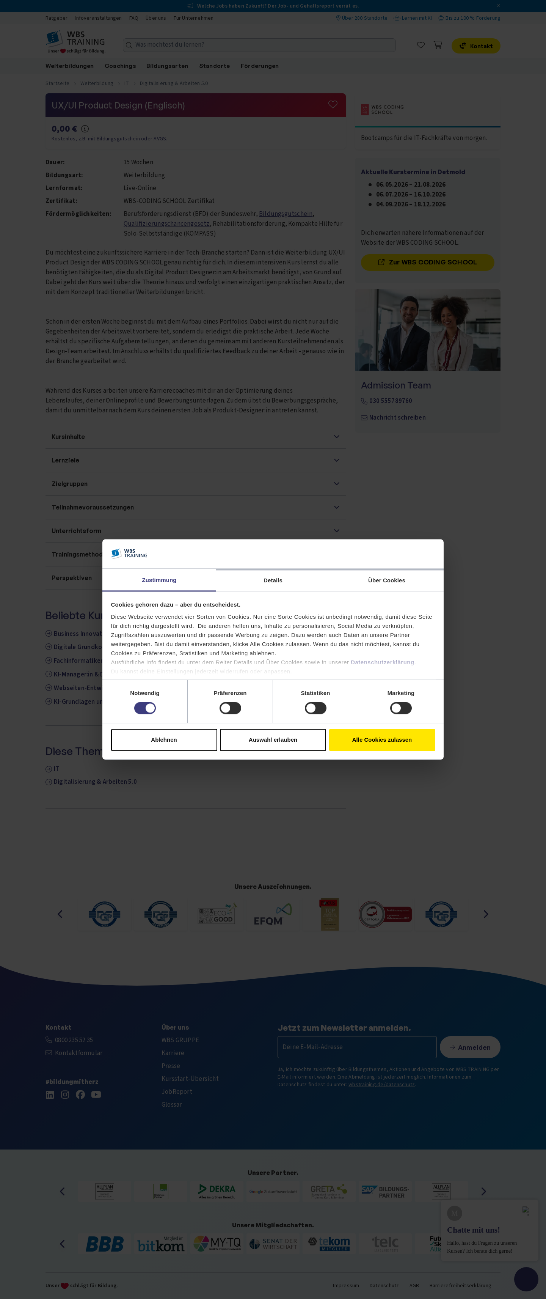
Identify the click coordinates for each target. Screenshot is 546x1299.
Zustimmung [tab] (159, 580)
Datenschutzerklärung (382, 662)
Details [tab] (273, 580)
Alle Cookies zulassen (382, 739)
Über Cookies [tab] (386, 580)
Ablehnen (164, 739)
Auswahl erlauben (273, 739)
